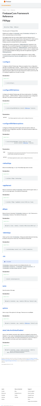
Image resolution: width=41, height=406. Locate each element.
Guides (3, 391)
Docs (8, 10)
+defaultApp (7, 163)
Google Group (31, 395)
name (4, 286)
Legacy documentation (32, 401)
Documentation (6, 5)
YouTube (16, 397)
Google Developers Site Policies (11, 360)
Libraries (3, 397)
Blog (15, 391)
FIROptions (27, 108)
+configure (6, 62)
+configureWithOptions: (11, 90)
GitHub (3, 399)
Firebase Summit (18, 393)
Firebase (4, 10)
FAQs (29, 399)
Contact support (31, 391)
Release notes (30, 397)
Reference (13, 10)
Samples (3, 395)
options (5, 308)
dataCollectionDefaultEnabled (13, 330)
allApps (5, 209)
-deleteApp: (7, 233)
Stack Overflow (31, 393)
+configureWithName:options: (13, 124)
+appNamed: (7, 185)
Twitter (16, 395)
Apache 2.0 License (30, 359)
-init (4, 256)
